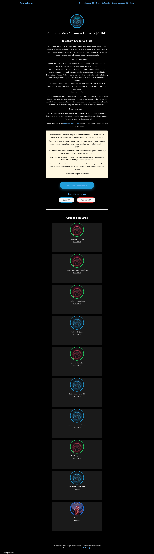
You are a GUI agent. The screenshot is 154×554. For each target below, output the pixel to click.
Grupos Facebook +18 (120, 3)
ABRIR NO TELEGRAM (77, 185)
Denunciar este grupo (77, 194)
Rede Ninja (87, 548)
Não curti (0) (86, 200)
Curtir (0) (66, 200)
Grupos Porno (26, 3)
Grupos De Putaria (103, 3)
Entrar (132, 3)
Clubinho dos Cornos (71, 123)
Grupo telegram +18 (86, 3)
